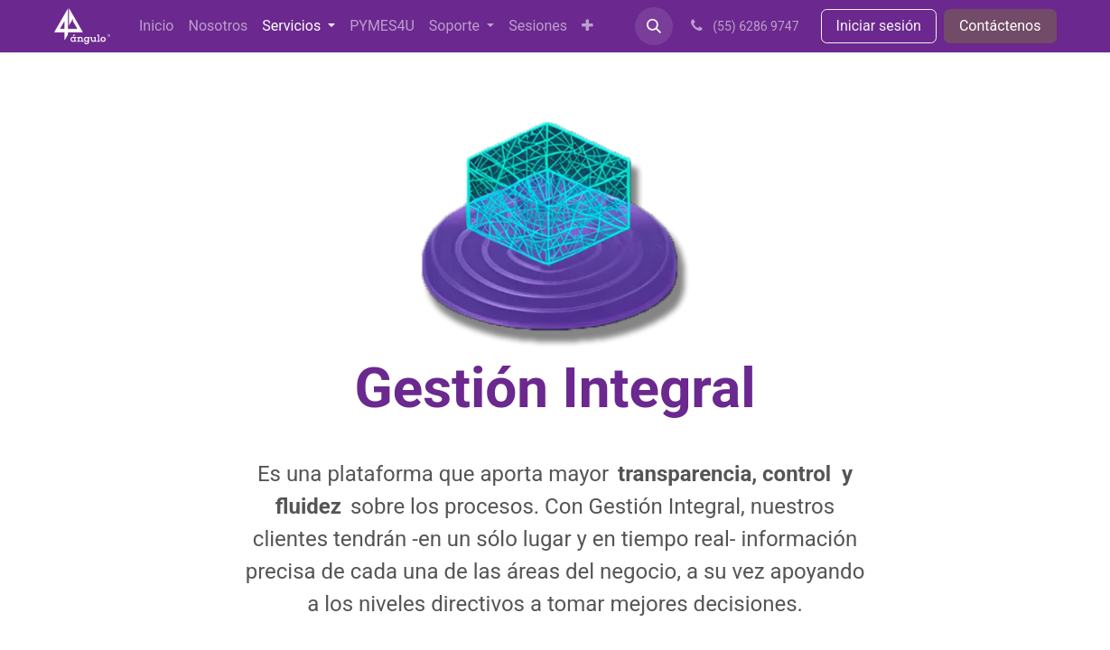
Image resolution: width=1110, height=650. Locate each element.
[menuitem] (156, 26)
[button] (654, 26)
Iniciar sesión (878, 25)
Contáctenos (1000, 25)
